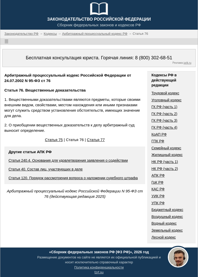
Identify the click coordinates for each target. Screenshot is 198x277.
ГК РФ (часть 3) (164, 120)
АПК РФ (157, 175)
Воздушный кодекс (167, 217)
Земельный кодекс (167, 230)
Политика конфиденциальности (99, 267)
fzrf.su (98, 272)
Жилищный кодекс (167, 155)
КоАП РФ (159, 134)
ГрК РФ (157, 182)
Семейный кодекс (166, 148)
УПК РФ (157, 203)
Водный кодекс (164, 223)
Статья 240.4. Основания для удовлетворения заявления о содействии (68, 160)
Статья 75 (54, 139)
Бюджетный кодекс (167, 210)
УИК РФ (157, 196)
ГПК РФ (157, 141)
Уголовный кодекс (166, 100)
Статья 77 (96, 139)
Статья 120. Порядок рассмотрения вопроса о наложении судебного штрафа (73, 178)
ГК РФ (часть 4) (164, 127)
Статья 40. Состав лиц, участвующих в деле (46, 169)
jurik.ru (187, 62)
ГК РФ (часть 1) (164, 107)
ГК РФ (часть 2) (164, 114)
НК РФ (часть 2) (164, 169)
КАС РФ (157, 189)
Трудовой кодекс (165, 93)
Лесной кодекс (163, 237)
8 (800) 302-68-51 (153, 57)
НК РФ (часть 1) (164, 162)
